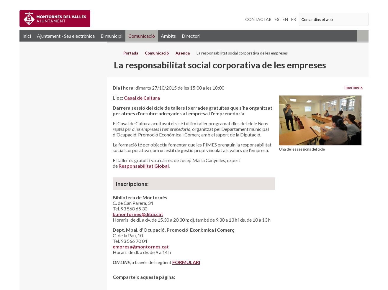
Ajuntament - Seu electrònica (66, 36)
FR (293, 19)
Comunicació (141, 36)
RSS (363, 36)
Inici (26, 36)
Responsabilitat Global (144, 166)
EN (285, 19)
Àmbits (168, 36)
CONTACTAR (258, 19)
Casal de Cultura (142, 97)
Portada (130, 53)
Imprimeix (353, 87)
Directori (191, 36)
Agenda (183, 53)
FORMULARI (186, 262)
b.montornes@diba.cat (138, 214)
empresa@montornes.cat (141, 246)
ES (277, 19)
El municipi (111, 36)
